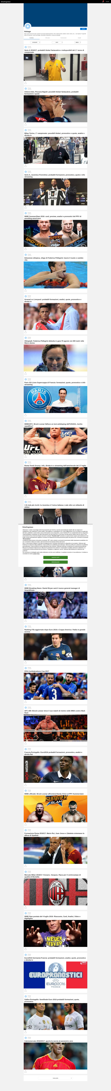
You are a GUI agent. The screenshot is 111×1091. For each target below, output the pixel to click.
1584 (67, 531)
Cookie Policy (36, 553)
